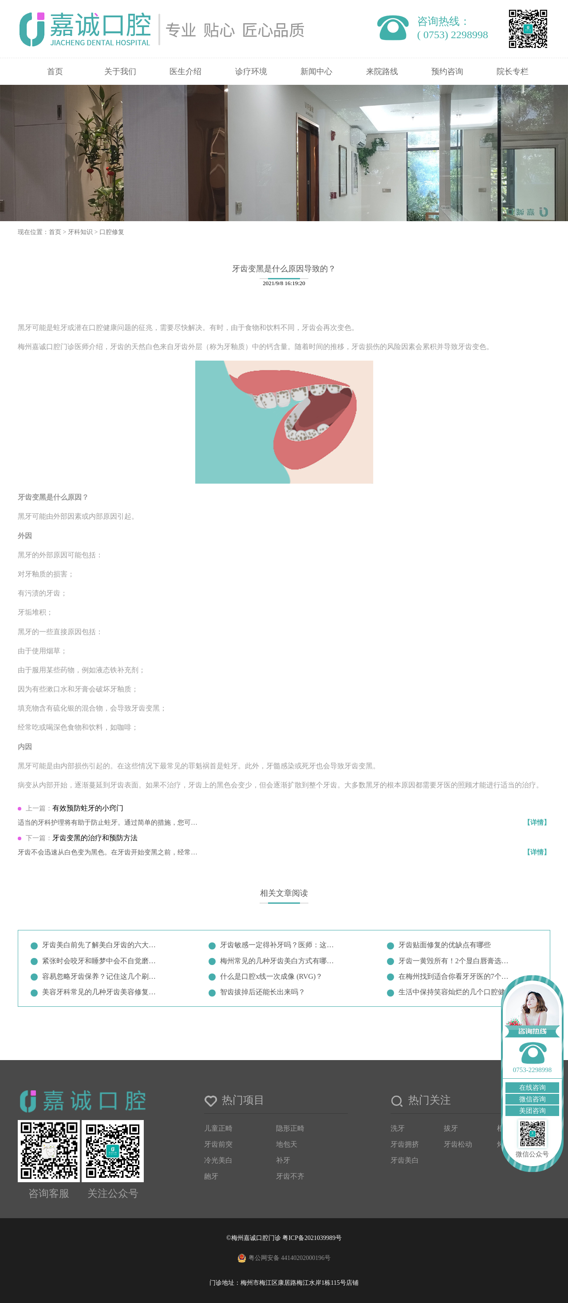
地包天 (286, 1144)
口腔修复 (111, 232)
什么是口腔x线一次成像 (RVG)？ (271, 976)
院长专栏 (513, 71)
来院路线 (382, 71)
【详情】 (537, 822)
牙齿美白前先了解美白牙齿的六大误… (100, 945)
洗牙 (397, 1128)
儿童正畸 (218, 1128)
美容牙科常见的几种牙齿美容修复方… (100, 992)
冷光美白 (218, 1160)
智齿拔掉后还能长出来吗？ (262, 992)
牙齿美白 (404, 1160)
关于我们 (120, 71)
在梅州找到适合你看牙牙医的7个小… (457, 976)
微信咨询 (532, 1099)
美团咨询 (532, 1110)
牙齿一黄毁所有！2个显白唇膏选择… (457, 961)
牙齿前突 (218, 1144)
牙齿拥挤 (404, 1144)
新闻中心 (316, 71)
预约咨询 (447, 71)
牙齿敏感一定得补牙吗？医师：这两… (278, 945)
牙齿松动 (458, 1144)
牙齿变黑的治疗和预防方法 (95, 838)
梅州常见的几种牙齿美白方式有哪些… (278, 961)
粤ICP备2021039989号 (312, 1238)
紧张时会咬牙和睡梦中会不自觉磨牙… (100, 961)
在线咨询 (532, 1087)
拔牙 (451, 1128)
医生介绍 (185, 71)
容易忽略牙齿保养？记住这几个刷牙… (100, 976)
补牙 (283, 1160)
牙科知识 (80, 232)
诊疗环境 (251, 71)
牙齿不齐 (290, 1176)
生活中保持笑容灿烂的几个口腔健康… (457, 992)
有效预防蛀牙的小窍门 (87, 808)
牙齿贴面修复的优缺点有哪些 (444, 945)
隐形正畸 (290, 1128)
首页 (55, 71)
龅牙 (211, 1176)
